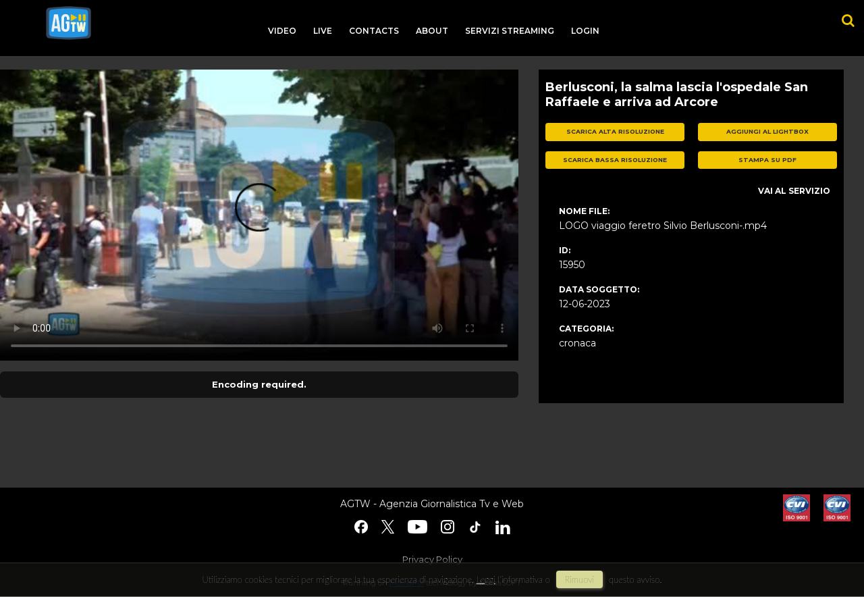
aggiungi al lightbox (767, 131)
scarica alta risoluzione (615, 131)
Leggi (486, 579)
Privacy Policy (432, 559)
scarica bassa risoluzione (615, 159)
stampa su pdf (767, 159)
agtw (68, 23)
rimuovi (580, 579)
